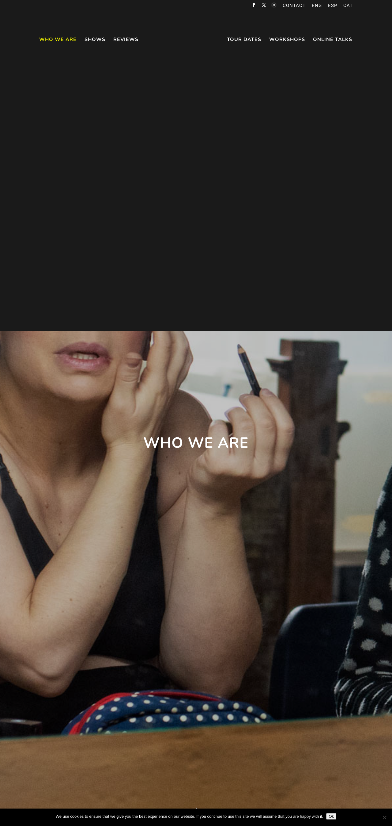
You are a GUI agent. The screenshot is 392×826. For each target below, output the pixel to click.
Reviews (126, 40)
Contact (294, 5)
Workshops (286, 40)
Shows (95, 40)
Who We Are (58, 40)
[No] (384, 817)
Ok (331, 816)
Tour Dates (243, 40)
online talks (332, 40)
